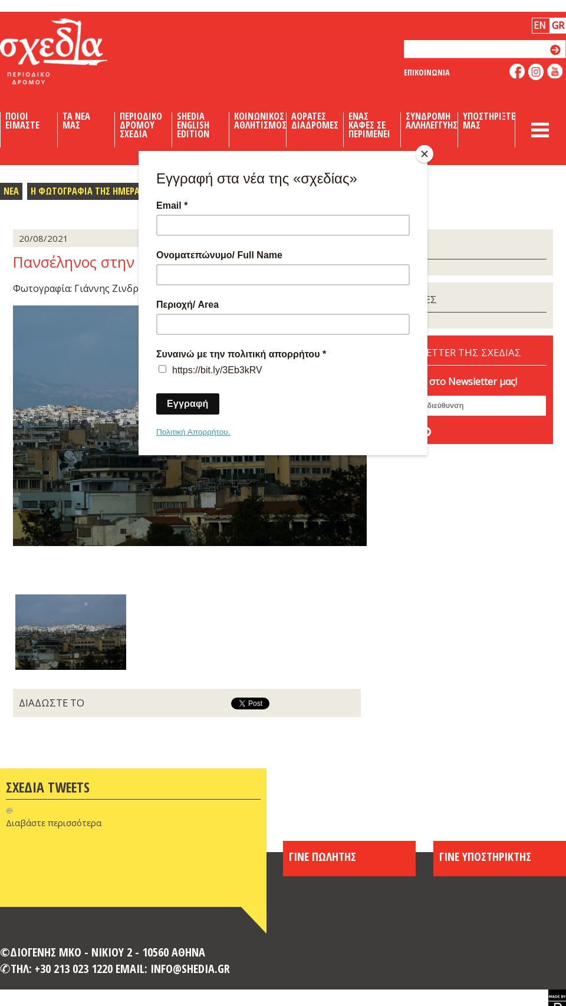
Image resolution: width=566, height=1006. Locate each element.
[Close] (424, 154)
